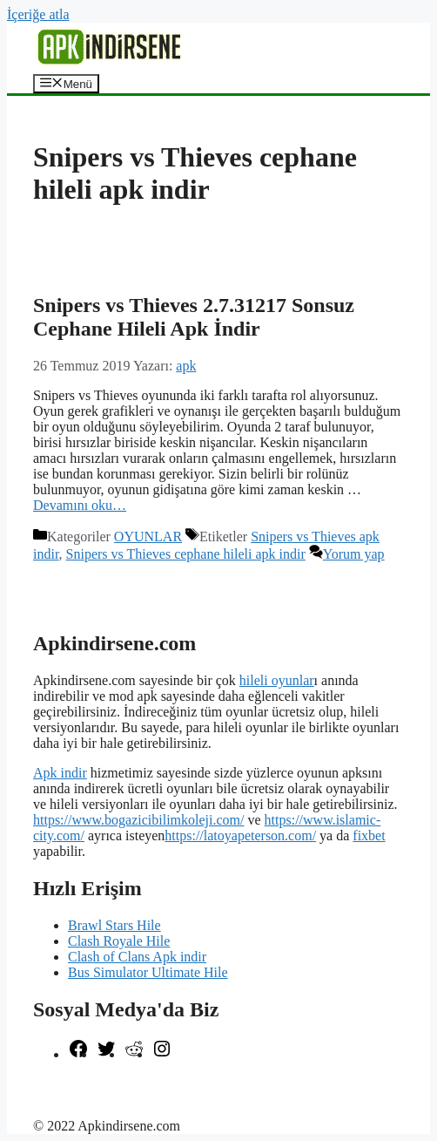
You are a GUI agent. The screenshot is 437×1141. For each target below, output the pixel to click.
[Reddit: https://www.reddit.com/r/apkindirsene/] (134, 1054)
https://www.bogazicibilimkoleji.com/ (138, 819)
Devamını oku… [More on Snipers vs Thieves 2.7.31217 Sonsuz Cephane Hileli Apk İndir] (79, 505)
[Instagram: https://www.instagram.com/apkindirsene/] (161, 1054)
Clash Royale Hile (119, 941)
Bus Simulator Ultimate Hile (148, 972)
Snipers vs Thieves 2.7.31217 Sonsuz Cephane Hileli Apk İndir (193, 317)
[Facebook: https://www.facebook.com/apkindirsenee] (78, 1054)
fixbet (369, 835)
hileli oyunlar (276, 680)
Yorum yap (354, 554)
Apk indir (60, 772)
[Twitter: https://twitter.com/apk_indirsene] (106, 1054)
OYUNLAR (148, 536)
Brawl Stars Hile (114, 925)
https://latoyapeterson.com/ (240, 835)
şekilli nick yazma (83, 1083)
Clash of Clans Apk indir (137, 956)
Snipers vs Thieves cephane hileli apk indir (186, 554)
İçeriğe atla (38, 14)
